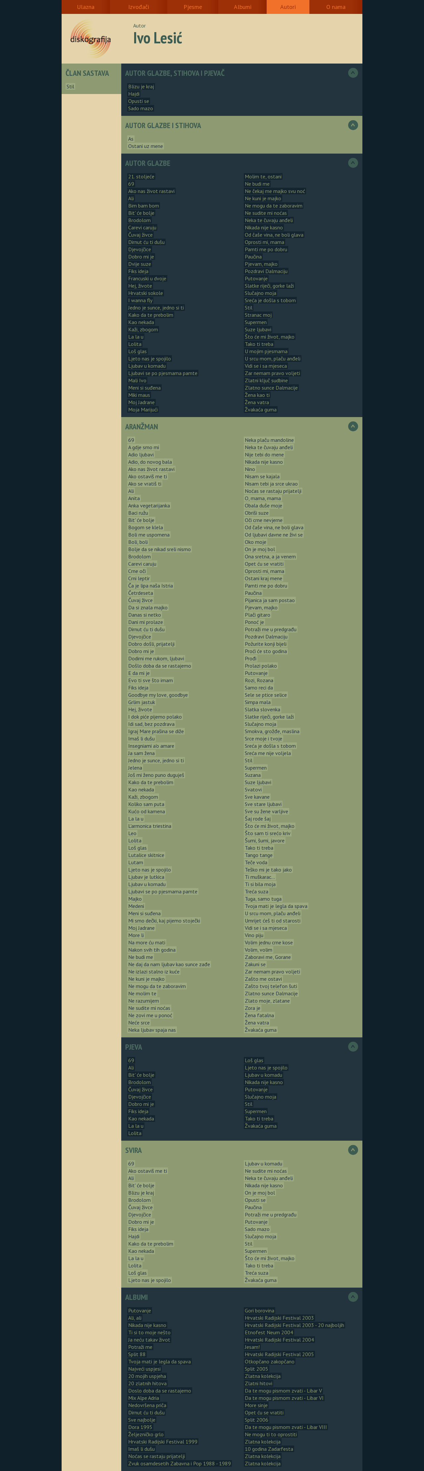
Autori (288, 7)
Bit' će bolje (141, 213)
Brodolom (139, 220)
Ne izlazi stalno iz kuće (154, 971)
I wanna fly (140, 300)
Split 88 (137, 1354)
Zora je (252, 1008)
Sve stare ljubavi (263, 804)
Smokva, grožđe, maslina (272, 731)
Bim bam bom (143, 205)
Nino (250, 469)
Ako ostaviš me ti (147, 476)
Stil (70, 86)
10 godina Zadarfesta (269, 1449)
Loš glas (137, 351)
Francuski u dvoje (147, 278)
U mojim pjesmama (266, 351)
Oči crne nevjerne (264, 520)
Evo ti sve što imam (150, 680)
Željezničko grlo (146, 1434)
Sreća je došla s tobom (270, 300)
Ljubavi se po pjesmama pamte (162, 373)
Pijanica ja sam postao (270, 600)
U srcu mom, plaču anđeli (272, 358)
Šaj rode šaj (258, 818)
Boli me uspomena (149, 534)
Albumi (242, 7)
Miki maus (139, 395)
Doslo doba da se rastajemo (159, 1390)
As (130, 138)
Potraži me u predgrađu (270, 629)
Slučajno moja (260, 293)
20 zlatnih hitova (147, 1383)
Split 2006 (256, 1419)
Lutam (135, 862)
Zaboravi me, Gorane (268, 957)
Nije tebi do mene (264, 454)
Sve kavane (257, 796)
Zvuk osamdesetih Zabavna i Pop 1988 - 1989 (179, 1463)
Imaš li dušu (141, 738)
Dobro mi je (141, 256)
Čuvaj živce (140, 234)
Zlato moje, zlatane (267, 1000)
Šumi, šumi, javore (265, 840)
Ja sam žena (141, 753)
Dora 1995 (140, 1427)
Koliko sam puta (146, 804)
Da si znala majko (148, 607)
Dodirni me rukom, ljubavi (156, 658)
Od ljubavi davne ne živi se (274, 534)
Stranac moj (258, 314)
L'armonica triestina (149, 826)
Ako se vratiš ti (144, 483)
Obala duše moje (263, 505)
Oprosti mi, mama (264, 242)
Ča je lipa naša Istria (150, 585)
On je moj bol (260, 549)
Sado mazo (140, 108)
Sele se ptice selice (266, 694)
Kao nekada (141, 322)
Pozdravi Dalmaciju (266, 271)
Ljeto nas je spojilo (149, 358)
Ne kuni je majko (263, 198)
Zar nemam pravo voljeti (272, 373)
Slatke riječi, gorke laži (269, 285)
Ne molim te (142, 993)
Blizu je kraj (141, 86)
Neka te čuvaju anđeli (269, 220)
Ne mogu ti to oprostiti (271, 1434)
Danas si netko (144, 614)
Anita (134, 498)
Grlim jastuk (141, 702)
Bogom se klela (145, 527)
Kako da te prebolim (150, 314)
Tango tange (259, 855)
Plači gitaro (257, 614)
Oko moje (255, 542)
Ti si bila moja (260, 884)
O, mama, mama (263, 498)
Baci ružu (138, 512)
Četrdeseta (140, 593)
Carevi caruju (142, 227)
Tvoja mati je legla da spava (276, 906)
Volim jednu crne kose (269, 942)
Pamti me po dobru (266, 249)
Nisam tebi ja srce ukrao (271, 483)
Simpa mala (258, 702)
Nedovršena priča (147, 1405)
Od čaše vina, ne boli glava (274, 234)
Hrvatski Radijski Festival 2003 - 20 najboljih (294, 1325)
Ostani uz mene (145, 146)
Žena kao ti (257, 395)
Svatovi (253, 789)
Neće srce (139, 1022)
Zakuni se (255, 964)
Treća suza (256, 891)
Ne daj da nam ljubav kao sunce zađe (169, 964)
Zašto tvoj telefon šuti (271, 986)
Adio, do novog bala (150, 461)
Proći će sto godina (266, 651)
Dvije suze (139, 264)
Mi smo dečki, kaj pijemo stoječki (164, 920)
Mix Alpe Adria (143, 1398)
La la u (135, 336)
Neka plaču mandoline (269, 440)
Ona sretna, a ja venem (270, 556)
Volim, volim (258, 949)
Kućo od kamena (146, 811)
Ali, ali (134, 1317)
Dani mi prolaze (145, 622)
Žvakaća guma (261, 409)
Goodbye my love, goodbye (158, 694)
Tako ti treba (259, 344)
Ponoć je (254, 622)
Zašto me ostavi (263, 978)
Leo (132, 833)
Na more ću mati (146, 942)
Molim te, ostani (263, 176)
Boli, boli (138, 542)
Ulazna (85, 7)
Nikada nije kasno (264, 227)
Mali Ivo (137, 380)
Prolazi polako (261, 665)
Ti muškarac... (260, 877)
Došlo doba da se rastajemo (159, 665)
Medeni (136, 906)
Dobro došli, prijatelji (151, 644)
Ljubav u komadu (147, 365)
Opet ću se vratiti (264, 563)
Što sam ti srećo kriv (268, 833)
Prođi (250, 658)
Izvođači (138, 7)
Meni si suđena (144, 387)
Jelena (135, 767)
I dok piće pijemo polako (155, 716)
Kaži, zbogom (143, 329)
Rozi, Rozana (259, 680)
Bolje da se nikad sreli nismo (159, 549)
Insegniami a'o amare (151, 745)
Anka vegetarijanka (149, 505)
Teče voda (256, 862)
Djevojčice (139, 249)
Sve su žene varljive (266, 811)
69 (131, 183)
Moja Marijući (143, 409)
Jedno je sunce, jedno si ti (156, 307)
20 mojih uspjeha (147, 1376)
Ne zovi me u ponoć (150, 1015)
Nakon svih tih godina (152, 949)
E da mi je (139, 673)
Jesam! (252, 1347)
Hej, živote (140, 285)
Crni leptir (139, 578)
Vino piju (254, 935)
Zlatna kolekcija (263, 1376)
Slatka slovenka (262, 709)
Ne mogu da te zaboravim (273, 205)
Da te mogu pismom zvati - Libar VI (284, 1398)
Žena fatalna (259, 1015)
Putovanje (256, 278)
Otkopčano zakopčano (269, 1361)
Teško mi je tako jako (268, 869)
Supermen (256, 322)
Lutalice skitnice (146, 855)
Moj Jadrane (141, 402)
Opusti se (138, 101)
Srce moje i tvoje (263, 738)
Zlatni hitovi (258, 1383)
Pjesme (193, 7)
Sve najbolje (141, 1419)
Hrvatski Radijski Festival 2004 (279, 1339)
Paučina (253, 256)
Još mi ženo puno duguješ (156, 775)
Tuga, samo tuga (263, 898)
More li (136, 935)
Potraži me (140, 1347)
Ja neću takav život (149, 1339)
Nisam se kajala (262, 476)
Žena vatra (257, 402)
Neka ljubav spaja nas (152, 1029)
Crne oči (137, 571)
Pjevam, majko (261, 264)
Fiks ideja (138, 271)
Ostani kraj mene (263, 578)
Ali (131, 198)
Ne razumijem (143, 1000)
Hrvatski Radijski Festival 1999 (162, 1441)
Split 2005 (256, 1368)
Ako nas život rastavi (151, 191)
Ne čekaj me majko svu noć (275, 191)
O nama (335, 7)
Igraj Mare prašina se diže (156, 731)
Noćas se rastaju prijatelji (273, 491)
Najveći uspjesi (144, 1368)
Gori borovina (259, 1310)
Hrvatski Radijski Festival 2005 (279, 1354)
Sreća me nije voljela (268, 753)
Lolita (134, 344)
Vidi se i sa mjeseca (266, 365)
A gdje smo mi (143, 447)
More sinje (256, 1405)
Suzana (253, 775)
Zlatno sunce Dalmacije (271, 387)
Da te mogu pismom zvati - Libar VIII (286, 1427)
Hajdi (133, 93)
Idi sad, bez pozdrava (151, 724)
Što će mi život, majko (269, 336)
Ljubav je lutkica (146, 877)
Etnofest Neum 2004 (269, 1332)
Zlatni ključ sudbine (266, 380)
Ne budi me (257, 183)
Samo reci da (259, 687)
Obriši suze (257, 512)
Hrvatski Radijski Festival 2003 (279, 1317)
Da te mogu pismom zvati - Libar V (283, 1390)
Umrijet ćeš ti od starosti (272, 920)
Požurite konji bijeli (266, 644)
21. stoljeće (141, 176)
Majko (135, 898)
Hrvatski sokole (145, 293)
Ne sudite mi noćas (266, 213)
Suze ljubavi (258, 329)
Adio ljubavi (141, 454)
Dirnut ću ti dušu (146, 242)
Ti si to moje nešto (149, 1332)
